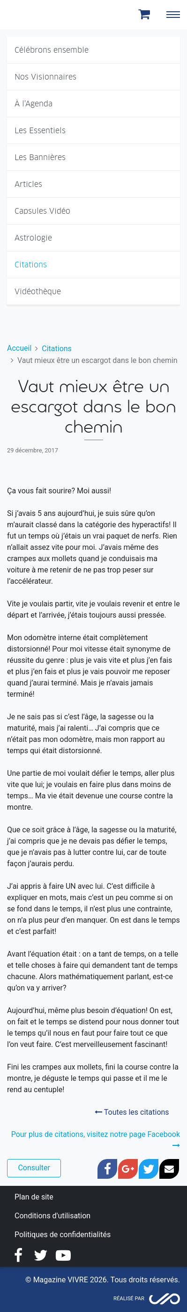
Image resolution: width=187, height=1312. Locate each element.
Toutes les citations (132, 1112)
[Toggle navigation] (173, 14)
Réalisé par (128, 1299)
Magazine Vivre (41, 14)
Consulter (34, 1167)
